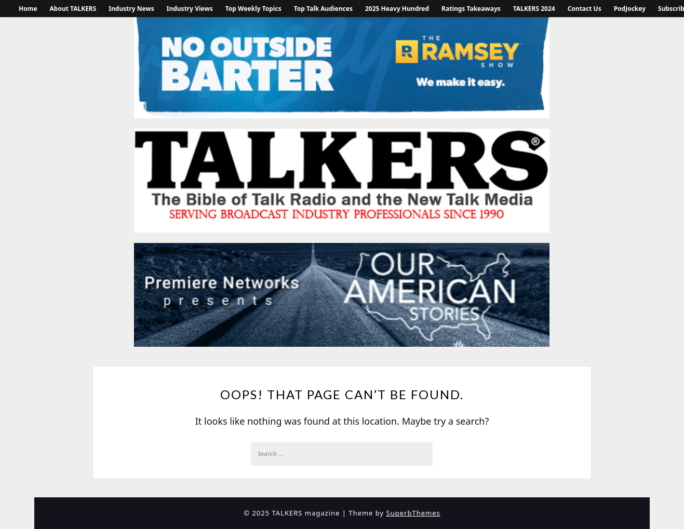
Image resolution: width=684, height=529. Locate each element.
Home (28, 8)
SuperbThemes (413, 513)
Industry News (131, 8)
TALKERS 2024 (534, 8)
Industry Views (190, 8)
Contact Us (584, 8)
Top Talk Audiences (323, 8)
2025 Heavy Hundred (397, 8)
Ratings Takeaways (471, 8)
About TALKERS (73, 8)
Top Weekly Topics (253, 8)
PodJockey (630, 8)
